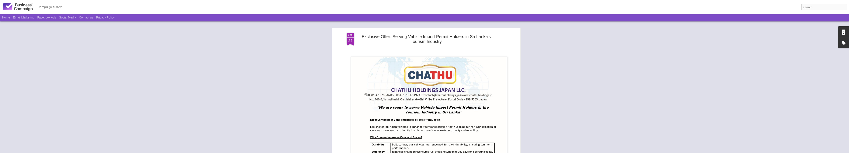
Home (6, 17)
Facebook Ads (46, 17)
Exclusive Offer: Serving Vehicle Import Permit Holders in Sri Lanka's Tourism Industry (426, 35)
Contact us (86, 17)
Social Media (67, 17)
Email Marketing (23, 17)
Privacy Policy (105, 17)
